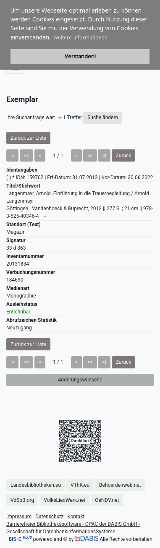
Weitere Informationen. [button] (81, 37)
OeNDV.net (107, 500)
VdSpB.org (22, 500)
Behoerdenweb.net (120, 485)
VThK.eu (80, 485)
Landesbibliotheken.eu (35, 485)
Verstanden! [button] (80, 56)
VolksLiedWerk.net (64, 500)
